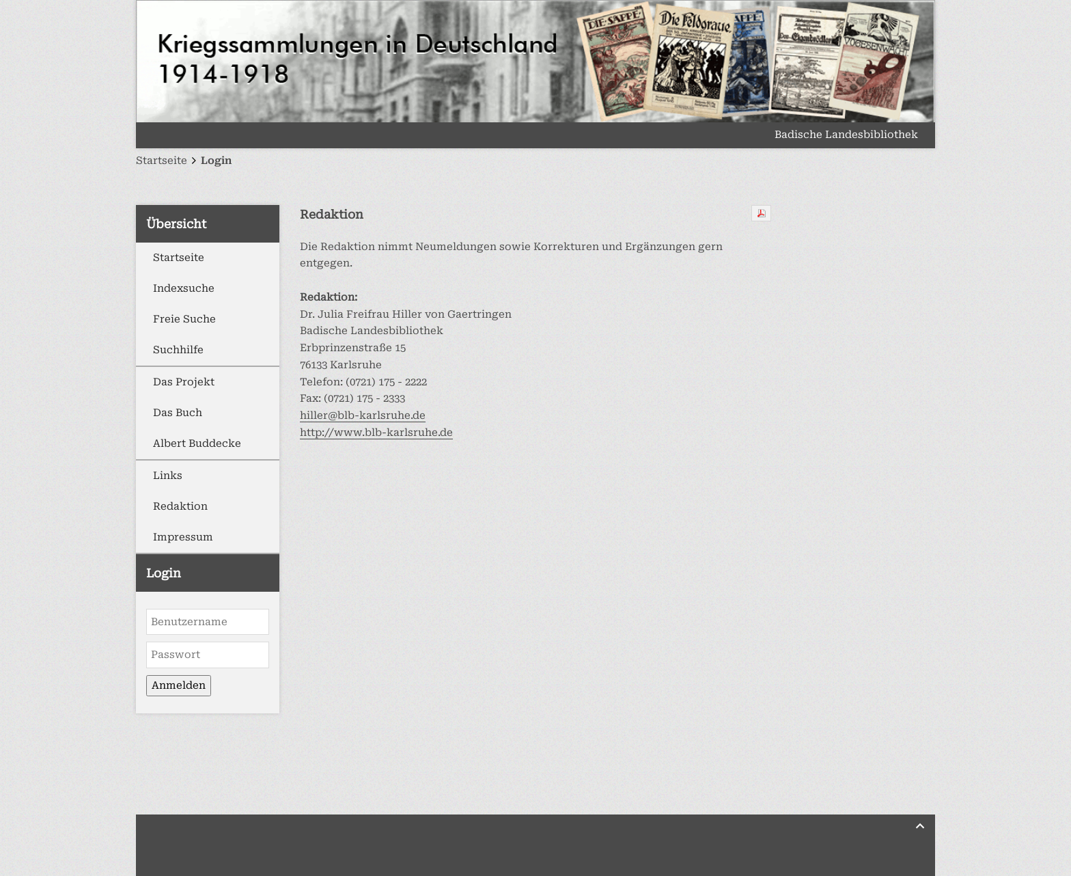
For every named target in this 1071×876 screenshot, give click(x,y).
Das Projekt (183, 382)
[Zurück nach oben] (920, 826)
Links (167, 475)
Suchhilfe (178, 350)
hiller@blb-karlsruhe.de (363, 415)
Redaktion (180, 506)
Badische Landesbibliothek (846, 135)
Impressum (183, 537)
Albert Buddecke (197, 443)
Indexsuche (183, 288)
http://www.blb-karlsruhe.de (376, 432)
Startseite (178, 257)
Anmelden (179, 685)
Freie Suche (184, 319)
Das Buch (177, 413)
